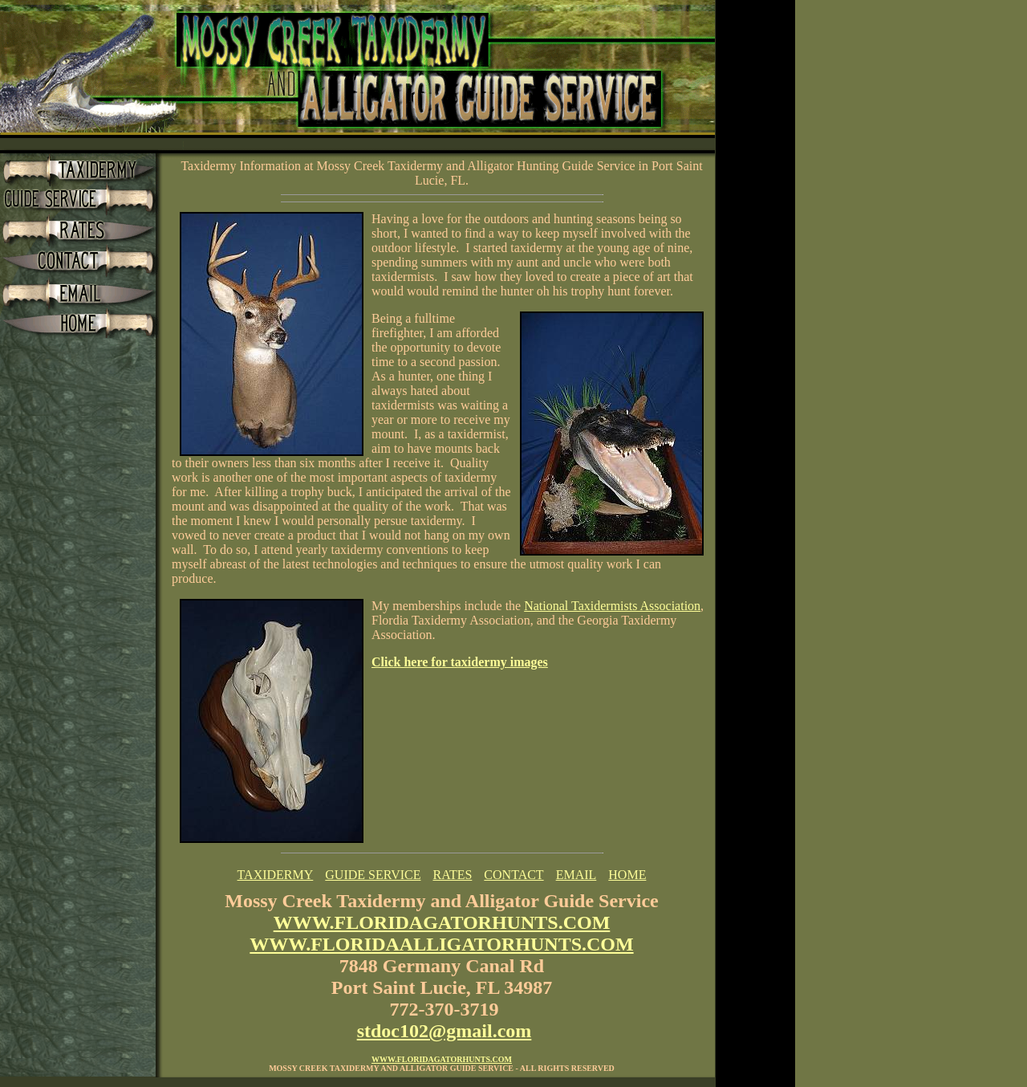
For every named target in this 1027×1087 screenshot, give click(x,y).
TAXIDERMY (275, 874)
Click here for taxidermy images (459, 662)
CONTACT (513, 874)
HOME (627, 874)
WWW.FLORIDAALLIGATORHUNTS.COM (441, 944)
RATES (452, 874)
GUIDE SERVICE (372, 874)
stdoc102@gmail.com (444, 1030)
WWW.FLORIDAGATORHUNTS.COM (442, 922)
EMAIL (576, 874)
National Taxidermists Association (612, 606)
